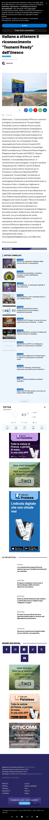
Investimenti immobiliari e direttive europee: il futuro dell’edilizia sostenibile (29, 275)
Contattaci (24, 803)
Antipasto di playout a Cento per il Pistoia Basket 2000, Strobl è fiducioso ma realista (30, 585)
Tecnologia (6, 56)
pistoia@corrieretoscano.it (34, 774)
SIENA (26, 793)
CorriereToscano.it (30, 767)
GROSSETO (6, 791)
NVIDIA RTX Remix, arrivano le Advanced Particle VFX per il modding (31, 333)
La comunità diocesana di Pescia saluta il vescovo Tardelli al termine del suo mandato (31, 569)
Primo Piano (20, 580)
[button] (46, 3)
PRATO (27, 791)
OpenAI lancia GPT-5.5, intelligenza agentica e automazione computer (30, 345)
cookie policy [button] (31, 8)
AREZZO (5, 783)
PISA (26, 788)
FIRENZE (5, 788)
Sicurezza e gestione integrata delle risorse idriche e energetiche (30, 262)
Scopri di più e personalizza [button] (24, 30)
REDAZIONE (9, 63)
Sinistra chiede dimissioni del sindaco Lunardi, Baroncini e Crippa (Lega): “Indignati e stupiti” (31, 600)
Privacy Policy (15, 777)
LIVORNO (5, 793)
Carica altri (24, 401)
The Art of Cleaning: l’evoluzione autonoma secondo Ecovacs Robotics (30, 368)
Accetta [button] (24, 25)
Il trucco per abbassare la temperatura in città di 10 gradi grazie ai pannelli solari (31, 357)
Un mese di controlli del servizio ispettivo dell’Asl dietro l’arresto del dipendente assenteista (30, 616)
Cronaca (20, 564)
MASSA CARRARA (30, 786)
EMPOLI (5, 786)
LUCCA (26, 783)
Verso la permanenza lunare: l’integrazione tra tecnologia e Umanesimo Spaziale (28, 310)
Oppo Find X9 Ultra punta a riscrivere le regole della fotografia (31, 392)
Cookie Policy (6, 777)
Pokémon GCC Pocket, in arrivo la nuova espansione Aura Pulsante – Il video (31, 321)
